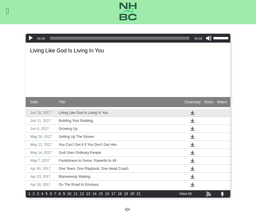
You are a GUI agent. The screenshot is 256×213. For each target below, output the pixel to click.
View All (185, 194)
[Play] (31, 38)
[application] (128, 38)
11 (75, 194)
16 (107, 194)
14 (94, 194)
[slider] (120, 38)
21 (139, 194)
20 (132, 194)
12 (82, 194)
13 (88, 194)
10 (69, 194)
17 (113, 194)
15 (101, 194)
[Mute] (209, 38)
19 (126, 194)
